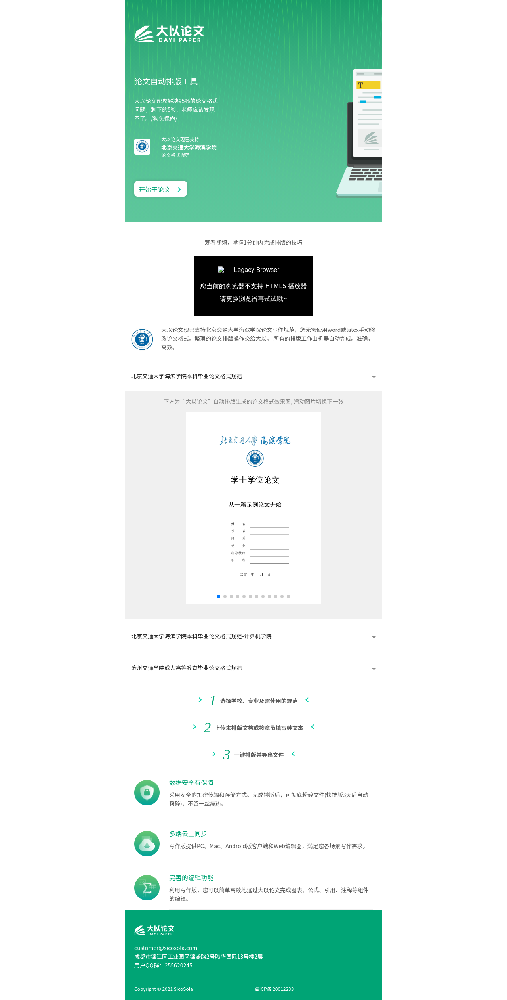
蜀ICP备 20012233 (274, 988)
